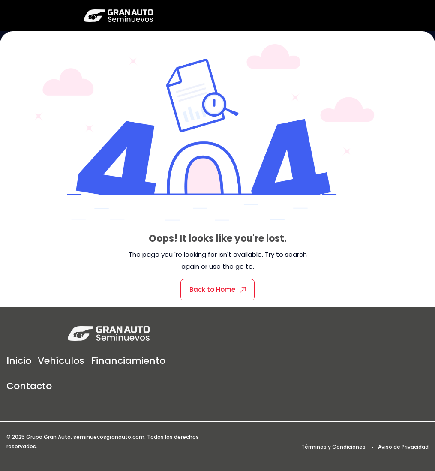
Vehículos (61, 360)
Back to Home (217, 289)
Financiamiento (128, 360)
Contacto (29, 386)
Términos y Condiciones (333, 446)
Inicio (18, 360)
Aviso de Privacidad (403, 446)
